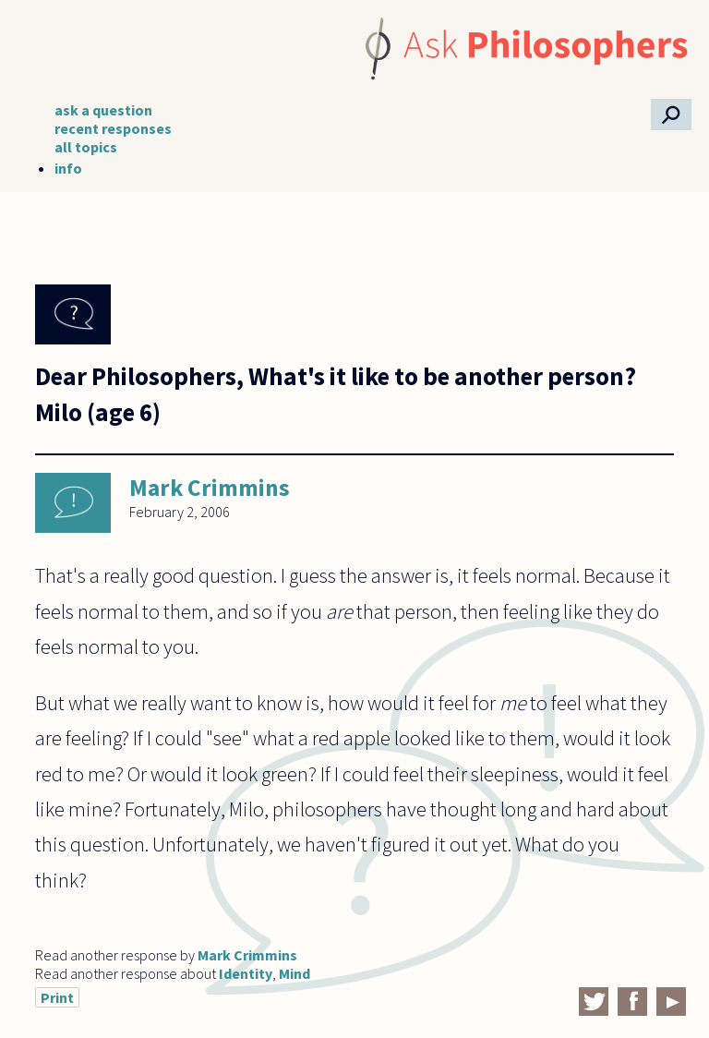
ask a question (103, 110)
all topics (85, 147)
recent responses (113, 128)
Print (57, 997)
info (68, 168)
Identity (245, 973)
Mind (294, 973)
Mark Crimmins (209, 487)
